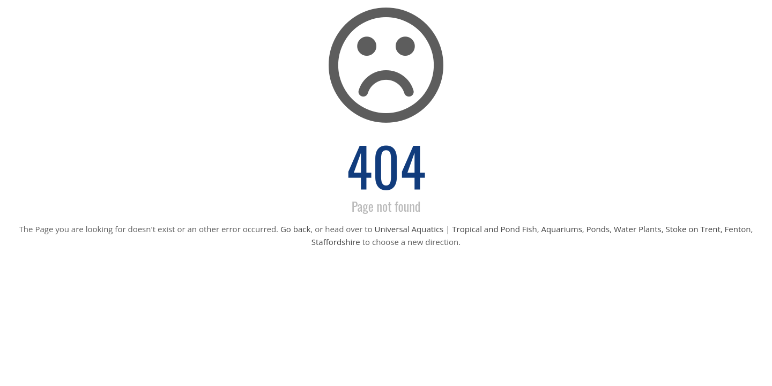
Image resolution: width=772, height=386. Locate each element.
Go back (295, 229)
